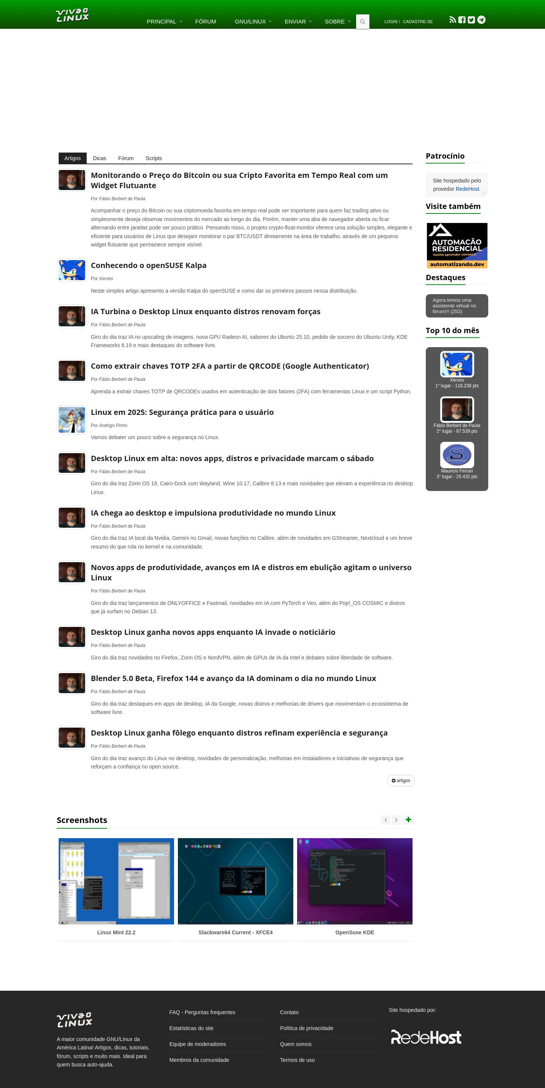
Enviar (295, 21)
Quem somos (295, 1044)
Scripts (154, 158)
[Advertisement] (272, 90)
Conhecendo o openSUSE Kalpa (149, 265)
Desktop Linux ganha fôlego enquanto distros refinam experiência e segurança (239, 733)
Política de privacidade (306, 1028)
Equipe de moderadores (198, 1044)
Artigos (72, 158)
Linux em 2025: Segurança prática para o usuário (182, 412)
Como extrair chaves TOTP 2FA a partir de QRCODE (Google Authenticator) (230, 366)
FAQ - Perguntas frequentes (202, 1012)
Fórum (205, 21)
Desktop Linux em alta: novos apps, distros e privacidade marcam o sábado (232, 458)
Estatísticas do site (192, 1028)
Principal (161, 21)
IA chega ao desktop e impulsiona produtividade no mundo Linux (213, 513)
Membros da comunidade (199, 1060)
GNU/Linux (250, 21)
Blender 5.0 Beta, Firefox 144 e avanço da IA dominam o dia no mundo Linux (233, 678)
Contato (289, 1012)
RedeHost (467, 189)
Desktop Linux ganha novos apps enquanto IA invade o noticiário (213, 632)
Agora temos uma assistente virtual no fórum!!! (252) (454, 305)
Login (391, 21)
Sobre (335, 21)
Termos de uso (297, 1060)
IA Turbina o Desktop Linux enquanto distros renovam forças (206, 311)
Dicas (99, 158)
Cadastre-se (418, 21)
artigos (401, 780)
